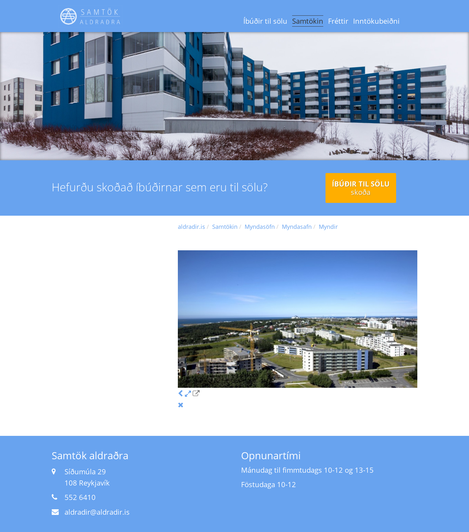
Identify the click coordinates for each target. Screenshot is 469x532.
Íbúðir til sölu (265, 21)
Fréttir (338, 21)
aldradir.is (191, 226)
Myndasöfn (260, 226)
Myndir (328, 226)
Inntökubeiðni (376, 21)
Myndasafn (297, 226)
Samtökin (307, 21)
